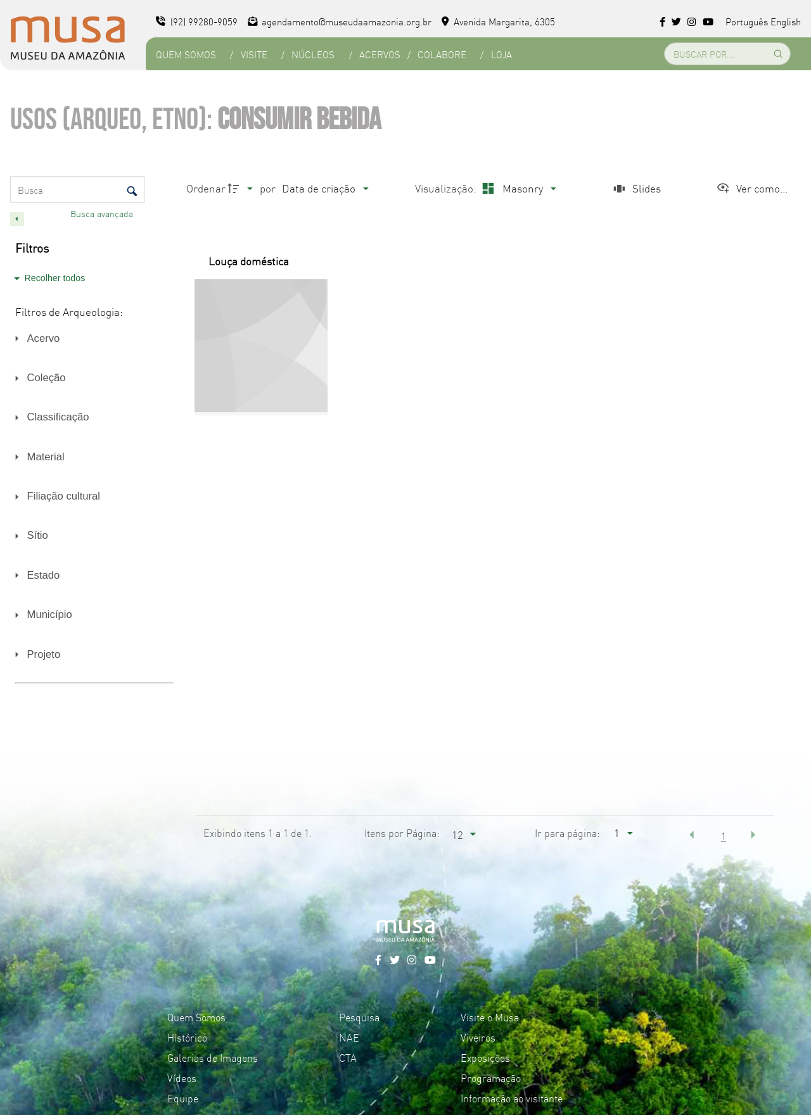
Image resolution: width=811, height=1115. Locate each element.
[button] (692, 834)
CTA (348, 1057)
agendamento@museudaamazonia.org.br (340, 21)
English (785, 21)
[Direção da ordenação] (242, 188)
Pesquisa (359, 1017)
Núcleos (313, 54)
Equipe (182, 1098)
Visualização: (447, 187)
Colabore (442, 54)
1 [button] (723, 836)
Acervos (379, 54)
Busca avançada (103, 213)
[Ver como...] (752, 188)
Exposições (485, 1057)
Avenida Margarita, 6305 (498, 21)
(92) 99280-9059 (197, 21)
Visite (254, 54)
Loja (501, 54)
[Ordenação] (325, 188)
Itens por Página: (402, 833)
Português (746, 21)
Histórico (187, 1037)
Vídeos (181, 1078)
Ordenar (206, 187)
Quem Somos (186, 54)
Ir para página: (567, 833)
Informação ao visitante (512, 1098)
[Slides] (635, 188)
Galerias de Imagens (212, 1057)
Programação (491, 1078)
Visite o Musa (490, 1017)
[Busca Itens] (77, 189)
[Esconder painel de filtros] (17, 219)
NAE (349, 1037)
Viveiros (478, 1037)
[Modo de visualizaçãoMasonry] (517, 188)
